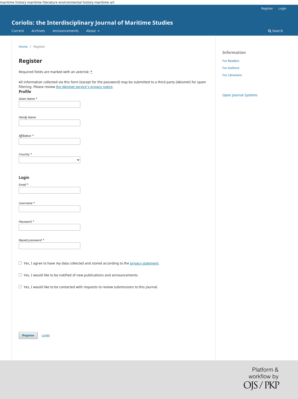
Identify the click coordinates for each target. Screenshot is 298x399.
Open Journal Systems (239, 95)
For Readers (230, 61)
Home (23, 46)
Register (267, 8)
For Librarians (232, 75)
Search (275, 30)
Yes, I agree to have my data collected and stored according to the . (89, 263)
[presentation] (55, 310)
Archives (38, 30)
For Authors (230, 68)
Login (282, 8)
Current (18, 30)
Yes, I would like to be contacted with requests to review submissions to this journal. (88, 287)
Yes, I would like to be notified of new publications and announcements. (79, 275)
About (91, 30)
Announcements (66, 30)
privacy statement (144, 263)
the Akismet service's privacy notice (84, 86)
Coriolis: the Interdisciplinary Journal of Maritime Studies (92, 22)
